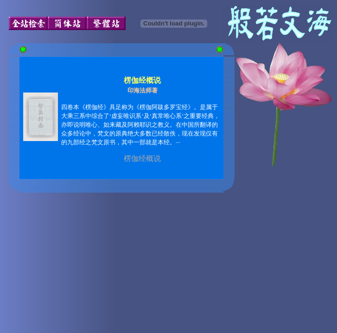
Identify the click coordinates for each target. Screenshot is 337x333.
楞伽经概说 (142, 158)
